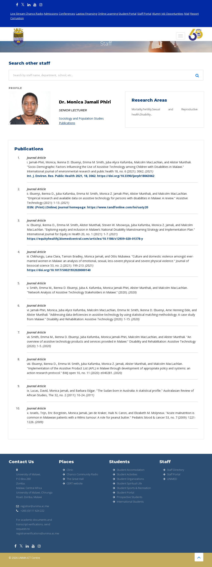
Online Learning (108, 13)
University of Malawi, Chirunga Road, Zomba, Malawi (34, 495)
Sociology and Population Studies (81, 118)
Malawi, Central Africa (29, 488)
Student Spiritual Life (127, 483)
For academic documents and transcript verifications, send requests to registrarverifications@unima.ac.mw (37, 526)
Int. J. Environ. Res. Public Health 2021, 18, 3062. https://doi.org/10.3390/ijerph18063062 (90, 176)
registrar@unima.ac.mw (32, 506)
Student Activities (125, 474)
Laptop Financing (86, 13)
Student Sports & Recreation (132, 488)
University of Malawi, (28, 474)
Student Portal (127, 13)
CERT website (73, 483)
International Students (128, 501)
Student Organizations (128, 479)
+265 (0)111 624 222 (30, 510)
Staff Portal (144, 13)
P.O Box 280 (23, 479)
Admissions (51, 13)
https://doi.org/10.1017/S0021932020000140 (58, 270)
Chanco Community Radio (80, 474)
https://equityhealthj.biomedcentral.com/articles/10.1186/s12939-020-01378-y (85, 239)
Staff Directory (173, 470)
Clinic (68, 470)
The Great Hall (73, 479)
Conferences (67, 13)
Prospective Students (127, 497)
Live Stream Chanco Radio (26, 13)
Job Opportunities (172, 13)
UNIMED (170, 479)
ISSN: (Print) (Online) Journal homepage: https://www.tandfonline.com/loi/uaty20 (87, 207)
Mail (186, 13)
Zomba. (20, 483)
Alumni (156, 13)
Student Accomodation (129, 470)
